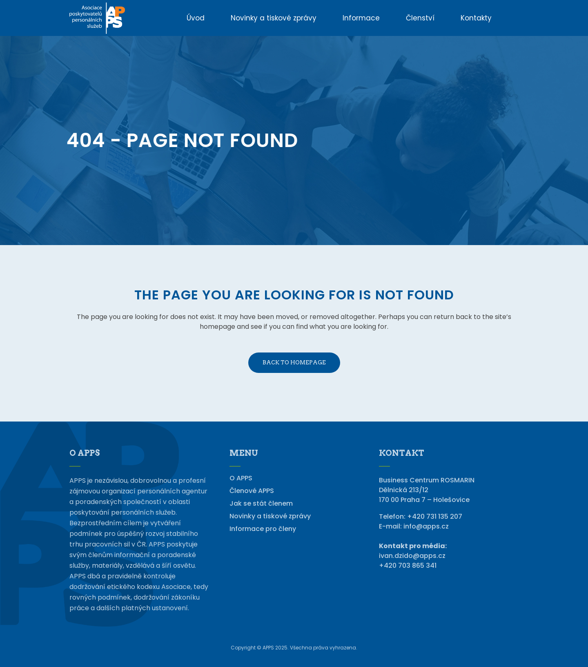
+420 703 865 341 (408, 565)
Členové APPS (251, 491)
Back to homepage (294, 362)
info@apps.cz (426, 526)
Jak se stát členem (261, 503)
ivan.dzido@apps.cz (412, 555)
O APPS (240, 478)
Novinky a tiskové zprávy (270, 516)
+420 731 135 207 (434, 516)
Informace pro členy (262, 529)
